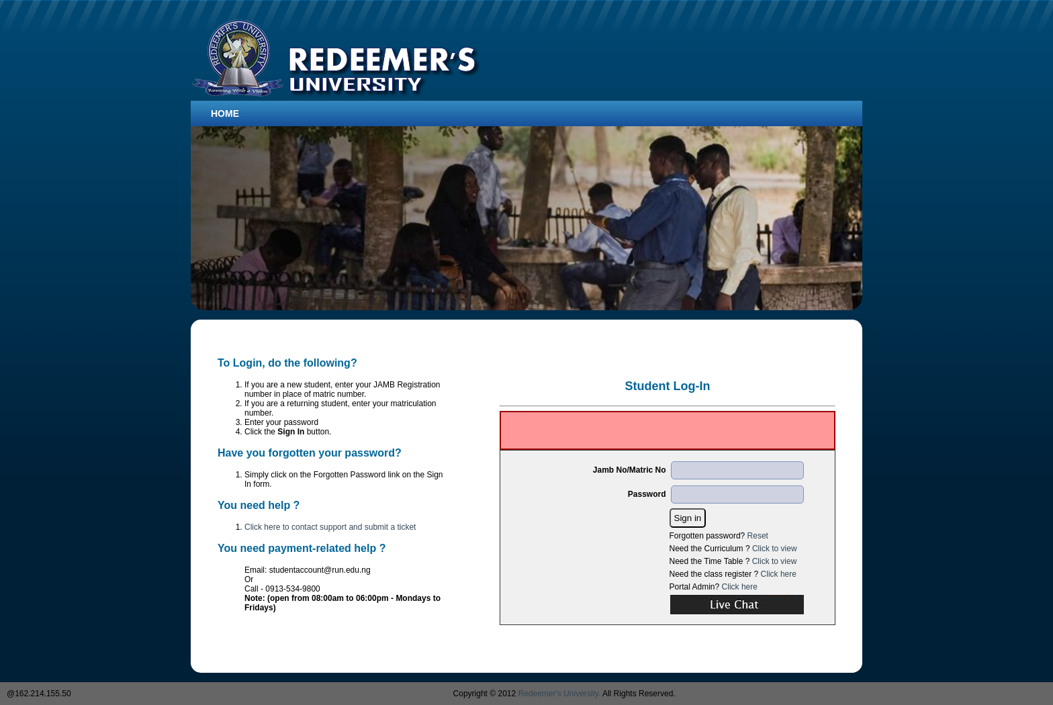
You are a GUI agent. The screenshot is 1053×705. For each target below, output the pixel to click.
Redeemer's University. (559, 693)
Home (225, 113)
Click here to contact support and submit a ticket (330, 527)
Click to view (774, 548)
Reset (757, 535)
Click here (778, 574)
